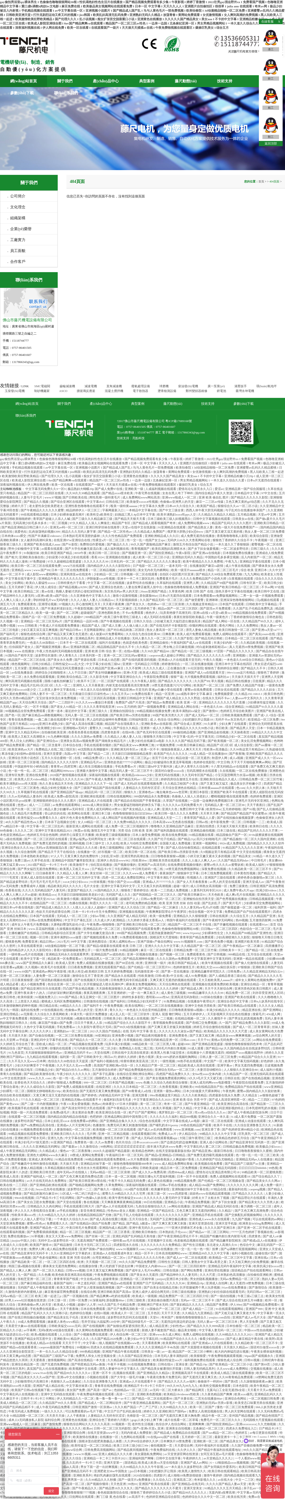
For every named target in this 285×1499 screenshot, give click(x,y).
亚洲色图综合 (98, 941)
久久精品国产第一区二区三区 (201, 946)
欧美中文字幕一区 (33, 958)
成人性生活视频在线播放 (96, 766)
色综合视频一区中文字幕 (205, 911)
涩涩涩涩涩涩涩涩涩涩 (130, 1146)
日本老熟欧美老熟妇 (35, 856)
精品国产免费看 (217, 1304)
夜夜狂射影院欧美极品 (189, 617)
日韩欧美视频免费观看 (237, 715)
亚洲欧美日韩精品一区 (269, 523)
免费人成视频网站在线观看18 (230, 1176)
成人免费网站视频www (194, 523)
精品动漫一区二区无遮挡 (193, 758)
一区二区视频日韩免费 (264, 1398)
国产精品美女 (242, 856)
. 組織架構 (16, 218)
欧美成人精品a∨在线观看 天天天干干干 (54, 1343)
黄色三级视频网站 (112, 847)
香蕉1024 (97, 557)
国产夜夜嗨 (237, 753)
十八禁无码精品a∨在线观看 (230, 766)
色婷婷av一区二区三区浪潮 (166, 604)
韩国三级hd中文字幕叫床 (155, 766)
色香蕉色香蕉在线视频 (84, 732)
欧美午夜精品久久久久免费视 (203, 561)
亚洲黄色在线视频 (75, 1420)
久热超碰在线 (275, 749)
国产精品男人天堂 (243, 728)
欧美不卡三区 (87, 681)
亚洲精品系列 (85, 638)
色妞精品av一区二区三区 (131, 1390)
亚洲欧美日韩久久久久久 (68, 1134)
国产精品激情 (63, 1245)
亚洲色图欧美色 (109, 612)
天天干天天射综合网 (218, 988)
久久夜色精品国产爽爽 (217, 1394)
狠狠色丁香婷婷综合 (135, 890)
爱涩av (219, 489)
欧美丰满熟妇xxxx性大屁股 (19, 783)
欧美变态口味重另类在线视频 (255, 1403)
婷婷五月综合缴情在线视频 (212, 1027)
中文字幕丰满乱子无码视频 (166, 877)
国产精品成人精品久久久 (53, 907)
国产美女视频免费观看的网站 (166, 1078)
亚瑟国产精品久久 (80, 890)
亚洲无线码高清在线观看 (267, 1074)
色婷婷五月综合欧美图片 (237, 711)
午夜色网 (229, 1091)
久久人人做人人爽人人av (199, 860)
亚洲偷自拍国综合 (122, 711)
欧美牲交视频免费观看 (215, 1385)
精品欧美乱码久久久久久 (65, 886)
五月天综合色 (138, 1219)
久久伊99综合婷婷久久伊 (141, 1441)
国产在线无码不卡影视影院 (169, 625)
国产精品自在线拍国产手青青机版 (138, 800)
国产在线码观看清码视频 (139, 659)
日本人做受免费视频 (146, 835)
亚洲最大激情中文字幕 (92, 771)
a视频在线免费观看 (88, 1018)
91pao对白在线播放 (160, 1249)
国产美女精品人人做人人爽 (142, 809)
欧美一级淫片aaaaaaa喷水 (188, 570)
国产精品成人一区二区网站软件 (100, 1403)
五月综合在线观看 (260, 954)
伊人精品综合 (188, 1134)
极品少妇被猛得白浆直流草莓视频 (168, 762)
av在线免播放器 (22, 672)
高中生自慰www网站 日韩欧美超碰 (134, 1168)
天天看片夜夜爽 (114, 604)
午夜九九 (231, 561)
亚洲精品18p (196, 1283)
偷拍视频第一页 (162, 1445)
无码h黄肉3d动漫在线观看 (56, 1330)
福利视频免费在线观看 (200, 1360)
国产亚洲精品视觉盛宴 (208, 1044)
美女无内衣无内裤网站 (154, 570)
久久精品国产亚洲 (263, 916)
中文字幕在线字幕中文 (21, 578)
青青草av (57, 766)
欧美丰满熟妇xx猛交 (187, 711)
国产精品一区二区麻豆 (163, 907)
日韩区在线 (232, 1078)
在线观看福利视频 (12, 1232)
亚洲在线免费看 (37, 775)
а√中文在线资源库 (14, 1078)
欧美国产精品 (206, 506)
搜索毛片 (258, 1014)
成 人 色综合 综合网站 (165, 719)
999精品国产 (94, 617)
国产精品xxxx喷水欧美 (118, 493)
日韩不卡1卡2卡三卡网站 (38, 1398)
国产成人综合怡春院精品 (183, 847)
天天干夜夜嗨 (69, 1309)
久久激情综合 (89, 1146)
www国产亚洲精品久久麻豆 (35, 963)
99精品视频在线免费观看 (250, 612)
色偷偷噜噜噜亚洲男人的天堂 (256, 1454)
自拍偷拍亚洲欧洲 (260, 1274)
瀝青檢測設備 (167, 391)
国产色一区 (13, 715)
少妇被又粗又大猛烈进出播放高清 (177, 621)
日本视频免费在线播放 (238, 553)
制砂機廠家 (42, 391)
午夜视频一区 (264, 540)
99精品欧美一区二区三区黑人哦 (154, 1044)
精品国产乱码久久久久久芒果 (258, 830)
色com (240, 788)
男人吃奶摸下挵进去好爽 (117, 1266)
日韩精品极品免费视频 (239, 1146)
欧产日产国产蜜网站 (143, 1112)
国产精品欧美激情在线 (39, 1074)
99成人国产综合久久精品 (121, 728)
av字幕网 (30, 1330)
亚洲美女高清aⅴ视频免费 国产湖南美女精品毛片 (93, 741)
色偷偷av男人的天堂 (79, 1010)
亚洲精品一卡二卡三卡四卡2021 (106, 1458)
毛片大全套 (92, 886)
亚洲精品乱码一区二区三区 (102, 929)
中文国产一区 (213, 1061)
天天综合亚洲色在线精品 (179, 788)
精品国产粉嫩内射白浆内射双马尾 (223, 1236)
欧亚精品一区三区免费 (264, 719)
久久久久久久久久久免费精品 (161, 1245)
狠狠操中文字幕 (188, 873)
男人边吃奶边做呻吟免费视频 (107, 719)
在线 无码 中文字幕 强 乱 (140, 1031)
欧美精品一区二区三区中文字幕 (231, 1257)
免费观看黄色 (27, 604)
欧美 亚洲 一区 (187, 702)
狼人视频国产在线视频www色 (119, 1343)
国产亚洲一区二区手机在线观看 (259, 1227)
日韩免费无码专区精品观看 (129, 980)
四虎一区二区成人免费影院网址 (124, 877)
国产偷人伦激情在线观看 (252, 963)
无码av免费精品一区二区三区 (240, 1279)
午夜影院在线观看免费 (248, 1082)
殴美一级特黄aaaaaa (124, 506)
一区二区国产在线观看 (114, 681)
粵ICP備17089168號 (178, 421)
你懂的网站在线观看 (203, 625)
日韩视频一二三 (254, 822)
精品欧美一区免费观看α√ (65, 958)
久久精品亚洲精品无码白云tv (263, 971)
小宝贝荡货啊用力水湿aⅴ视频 (235, 775)
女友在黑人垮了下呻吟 (178, 493)
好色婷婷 (267, 1061)
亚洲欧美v (187, 1087)
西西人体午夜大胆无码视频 (205, 510)
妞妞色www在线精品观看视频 (210, 1193)
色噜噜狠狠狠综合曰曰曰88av (133, 813)
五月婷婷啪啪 (232, 809)
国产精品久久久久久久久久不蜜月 (158, 1488)
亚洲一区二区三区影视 (24, 762)
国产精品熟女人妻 (201, 527)
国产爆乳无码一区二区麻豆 (114, 608)
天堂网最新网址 (95, 630)
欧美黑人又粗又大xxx (75, 869)
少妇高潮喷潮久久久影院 (233, 937)
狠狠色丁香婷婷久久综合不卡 (233, 540)
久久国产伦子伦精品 (162, 839)
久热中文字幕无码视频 (39, 1027)
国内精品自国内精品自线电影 (68, 1116)
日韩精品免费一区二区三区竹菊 (261, 779)
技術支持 (224, 81)
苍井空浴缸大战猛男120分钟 (101, 1321)
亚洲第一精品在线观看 (249, 958)
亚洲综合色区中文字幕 (233, 1001)
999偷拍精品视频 (185, 732)
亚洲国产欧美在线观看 (240, 997)
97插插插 (58, 1390)
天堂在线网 (102, 1052)
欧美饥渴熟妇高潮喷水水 (169, 548)
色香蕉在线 (13, 890)
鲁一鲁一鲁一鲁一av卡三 (113, 1398)
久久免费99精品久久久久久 (133, 822)
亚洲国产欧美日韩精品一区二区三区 (235, 587)
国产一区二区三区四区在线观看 (46, 839)
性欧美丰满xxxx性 (24, 1215)
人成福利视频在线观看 (161, 489)
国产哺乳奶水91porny (164, 1125)
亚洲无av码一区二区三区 (67, 527)
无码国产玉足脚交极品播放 (169, 1219)
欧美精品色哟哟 (143, 1151)
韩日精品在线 (48, 1005)
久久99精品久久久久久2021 (235, 1334)
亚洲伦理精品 (9, 1014)
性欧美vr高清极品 (216, 749)
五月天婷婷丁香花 (21, 587)
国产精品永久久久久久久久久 (61, 1428)
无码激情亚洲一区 (147, 971)
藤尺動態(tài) (186, 81)
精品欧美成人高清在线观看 (197, 1065)
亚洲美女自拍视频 (178, 1428)
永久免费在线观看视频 (39, 677)
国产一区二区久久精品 (49, 1270)
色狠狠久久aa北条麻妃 (66, 1381)
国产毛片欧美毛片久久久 (50, 1497)
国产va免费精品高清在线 (38, 1125)
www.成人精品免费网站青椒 (173, 1163)
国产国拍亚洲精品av (220, 1424)
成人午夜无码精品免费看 (53, 1407)
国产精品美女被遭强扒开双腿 (161, 1368)
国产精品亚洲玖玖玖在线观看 (41, 988)
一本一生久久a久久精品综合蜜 (57, 1351)
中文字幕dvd (95, 501)
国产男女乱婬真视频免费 (245, 1018)
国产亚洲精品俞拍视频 (213, 732)
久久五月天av (121, 694)
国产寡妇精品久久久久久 (187, 1304)
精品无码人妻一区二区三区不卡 (131, 771)
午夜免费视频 (114, 1005)
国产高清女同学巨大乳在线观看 (84, 1108)
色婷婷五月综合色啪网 (43, 835)
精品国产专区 (121, 523)
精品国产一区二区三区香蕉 (112, 1232)
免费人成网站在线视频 (198, 1334)
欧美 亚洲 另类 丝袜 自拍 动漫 (180, 903)
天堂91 (155, 1317)
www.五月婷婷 (126, 706)
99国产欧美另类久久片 (168, 715)
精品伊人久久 (80, 1339)
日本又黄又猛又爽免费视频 (105, 1270)
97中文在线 (269, 493)
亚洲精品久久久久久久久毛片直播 (222, 702)
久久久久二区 (24, 830)
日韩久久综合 (143, 621)
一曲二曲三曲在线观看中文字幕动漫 (60, 719)
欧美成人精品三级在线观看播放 (161, 672)
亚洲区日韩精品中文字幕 (135, 698)
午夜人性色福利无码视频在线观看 (59, 651)
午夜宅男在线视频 (148, 493)
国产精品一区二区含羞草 (44, 745)
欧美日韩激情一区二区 (234, 630)
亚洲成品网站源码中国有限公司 (126, 1116)
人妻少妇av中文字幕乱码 (141, 1339)
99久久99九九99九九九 (182, 1385)
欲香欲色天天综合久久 (30, 1082)
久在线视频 (227, 771)
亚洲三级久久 (98, 711)
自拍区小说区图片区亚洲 (177, 574)
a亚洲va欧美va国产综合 (52, 595)
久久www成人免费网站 (233, 1368)
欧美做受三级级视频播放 (113, 835)
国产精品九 (26, 1048)
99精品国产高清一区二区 (68, 1484)
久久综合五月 (239, 916)
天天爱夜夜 (38, 1360)
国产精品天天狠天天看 (130, 519)
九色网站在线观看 (133, 1437)
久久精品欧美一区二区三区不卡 (250, 869)
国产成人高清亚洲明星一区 (228, 1099)
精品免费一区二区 (238, 993)
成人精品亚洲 (158, 1326)
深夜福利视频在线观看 (104, 775)
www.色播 (142, 1082)
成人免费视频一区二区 (128, 1078)
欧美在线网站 (134, 1005)
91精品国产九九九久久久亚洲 (243, 847)
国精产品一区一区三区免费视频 (44, 617)
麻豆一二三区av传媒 (210, 501)
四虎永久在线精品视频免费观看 (112, 1347)
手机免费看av (66, 1027)
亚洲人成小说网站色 (214, 1142)
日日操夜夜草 (45, 873)
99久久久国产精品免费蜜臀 (138, 1262)
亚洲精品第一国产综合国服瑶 (245, 489)
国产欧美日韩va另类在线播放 (130, 715)
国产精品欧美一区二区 (27, 1262)
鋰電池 (221, 391)
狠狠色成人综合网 (230, 1360)
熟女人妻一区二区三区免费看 (265, 531)
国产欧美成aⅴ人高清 (65, 1467)
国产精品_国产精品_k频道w (132, 1223)
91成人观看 (196, 1048)
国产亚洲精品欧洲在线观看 (49, 1185)
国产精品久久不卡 (253, 668)
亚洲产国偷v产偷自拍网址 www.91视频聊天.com (170, 941)
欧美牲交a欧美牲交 (100, 514)
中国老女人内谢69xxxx (151, 1266)
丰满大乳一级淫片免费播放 (89, 1014)
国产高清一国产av (100, 1390)
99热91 (132, 1484)
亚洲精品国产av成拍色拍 (108, 954)
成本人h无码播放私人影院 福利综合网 (34, 1420)
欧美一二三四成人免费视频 (170, 890)
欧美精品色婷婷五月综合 (232, 1138)
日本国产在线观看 (232, 604)
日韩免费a (234, 971)
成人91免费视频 (196, 976)
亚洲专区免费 (14, 775)
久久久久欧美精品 (195, 1095)
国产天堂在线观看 (69, 1202)
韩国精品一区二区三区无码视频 (52, 1018)
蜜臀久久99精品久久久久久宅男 (124, 1193)
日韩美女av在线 (243, 519)
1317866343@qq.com (191, 432)
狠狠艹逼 (177, 677)
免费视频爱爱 (224, 694)
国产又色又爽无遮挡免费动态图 (82, 1176)
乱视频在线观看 (124, 1373)
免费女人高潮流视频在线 (206, 1411)
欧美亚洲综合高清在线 (233, 1104)
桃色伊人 (152, 612)
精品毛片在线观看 (127, 1330)
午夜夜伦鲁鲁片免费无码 (164, 1377)
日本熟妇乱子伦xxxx (173, 1232)
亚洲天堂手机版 (226, 1223)
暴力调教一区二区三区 (256, 1206)
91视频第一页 (121, 1424)
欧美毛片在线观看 (53, 967)
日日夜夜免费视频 (80, 967)
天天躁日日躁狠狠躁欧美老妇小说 (80, 894)
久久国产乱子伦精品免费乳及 (253, 608)
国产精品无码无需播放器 (67, 668)
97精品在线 (219, 1189)
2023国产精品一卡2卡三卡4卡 (47, 864)
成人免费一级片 (271, 1185)
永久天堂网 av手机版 (14, 1040)
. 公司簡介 (16, 196)
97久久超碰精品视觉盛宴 (65, 561)
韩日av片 (110, 1057)
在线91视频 (102, 1313)
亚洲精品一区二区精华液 (137, 1279)
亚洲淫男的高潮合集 (135, 856)
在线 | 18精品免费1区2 (89, 758)
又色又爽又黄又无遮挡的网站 (196, 1210)
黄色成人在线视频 (137, 1018)
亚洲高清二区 (183, 1479)
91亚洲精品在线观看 (172, 527)
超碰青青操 (111, 1279)
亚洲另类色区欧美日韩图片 (253, 988)
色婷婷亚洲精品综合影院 (163, 1497)
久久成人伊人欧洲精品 (110, 920)
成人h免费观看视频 (18, 899)
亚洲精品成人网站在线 (183, 706)
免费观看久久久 (58, 1223)
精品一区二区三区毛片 (223, 570)
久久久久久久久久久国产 (173, 1215)
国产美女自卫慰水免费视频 (36, 1202)
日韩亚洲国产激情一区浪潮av (92, 1407)
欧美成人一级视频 (145, 1296)
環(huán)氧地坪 (266, 386)
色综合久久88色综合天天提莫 (68, 1061)
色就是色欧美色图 (135, 642)
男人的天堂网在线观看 (240, 1411)
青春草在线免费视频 (109, 1385)
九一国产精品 (27, 1274)
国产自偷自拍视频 (41, 1035)
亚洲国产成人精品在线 (49, 1385)
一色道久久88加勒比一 (42, 642)
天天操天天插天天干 (246, 677)
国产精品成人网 (192, 988)
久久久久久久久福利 (164, 1116)
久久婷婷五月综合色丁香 (17, 1044)
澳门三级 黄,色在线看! (111, 1497)
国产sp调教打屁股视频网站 (239, 1249)
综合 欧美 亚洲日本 (254, 570)
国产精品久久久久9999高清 (206, 1326)
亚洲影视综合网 (75, 1432)
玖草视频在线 (133, 1040)
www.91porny (191, 933)
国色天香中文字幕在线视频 (234, 591)
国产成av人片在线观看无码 (115, 1206)
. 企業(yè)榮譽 (19, 229)
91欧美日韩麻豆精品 (191, 745)
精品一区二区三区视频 (75, 1232)
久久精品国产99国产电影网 (220, 583)
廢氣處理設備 (140, 386)
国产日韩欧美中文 (90, 1057)
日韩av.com (188, 1040)
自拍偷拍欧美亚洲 (54, 732)
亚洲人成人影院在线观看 (38, 877)
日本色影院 (241, 1385)
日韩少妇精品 (41, 664)
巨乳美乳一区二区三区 (254, 1134)
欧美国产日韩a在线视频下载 (31, 1390)
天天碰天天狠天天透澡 (232, 826)
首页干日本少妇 (163, 758)
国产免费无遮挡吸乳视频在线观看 (210, 1155)
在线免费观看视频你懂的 (185, 864)
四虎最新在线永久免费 (225, 1095)
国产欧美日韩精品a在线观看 (237, 1005)
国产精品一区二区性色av (115, 531)
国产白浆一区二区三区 (27, 809)
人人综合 (65, 1334)
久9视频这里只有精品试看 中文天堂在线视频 (231, 852)
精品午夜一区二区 (215, 1415)
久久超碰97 (76, 617)
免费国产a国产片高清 (130, 702)
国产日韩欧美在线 (75, 497)
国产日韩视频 (217, 954)
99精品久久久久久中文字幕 (218, 1134)
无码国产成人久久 (118, 894)
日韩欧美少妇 (113, 1018)
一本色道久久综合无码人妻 (55, 638)
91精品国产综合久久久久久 (179, 1339)
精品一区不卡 (144, 1253)
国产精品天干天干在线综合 (57, 852)
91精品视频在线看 (201, 835)
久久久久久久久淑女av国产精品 (181, 1031)
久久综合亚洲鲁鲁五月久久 (253, 1125)
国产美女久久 (136, 604)
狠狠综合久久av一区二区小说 (238, 506)
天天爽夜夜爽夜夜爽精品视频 (121, 1202)
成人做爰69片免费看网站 (107, 634)
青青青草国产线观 (66, 1279)
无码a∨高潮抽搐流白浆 (52, 847)
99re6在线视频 (24, 1198)
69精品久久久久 (71, 1005)
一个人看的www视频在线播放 (255, 1458)
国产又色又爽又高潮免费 (252, 1210)
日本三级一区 (57, 1300)
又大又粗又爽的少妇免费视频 (249, 1262)
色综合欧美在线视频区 (16, 1095)
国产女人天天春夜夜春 (192, 882)
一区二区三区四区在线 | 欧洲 (64, 1262)
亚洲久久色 (170, 809)
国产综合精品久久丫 (266, 1176)
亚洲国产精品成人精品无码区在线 (215, 1206)
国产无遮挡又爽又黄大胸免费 (180, 1415)
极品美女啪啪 (187, 1330)
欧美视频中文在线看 (83, 1368)
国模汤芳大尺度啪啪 (164, 937)
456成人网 (273, 1014)
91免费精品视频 (174, 1001)
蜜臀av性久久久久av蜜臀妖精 (224, 864)
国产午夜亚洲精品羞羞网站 (143, 1403)
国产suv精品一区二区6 (218, 1432)
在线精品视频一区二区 (190, 1018)
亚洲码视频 (77, 843)
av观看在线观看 (52, 548)
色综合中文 (248, 1245)
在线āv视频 (132, 651)
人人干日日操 (77, 672)
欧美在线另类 (237, 1497)
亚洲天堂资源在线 (201, 1223)
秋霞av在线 (82, 830)
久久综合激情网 (25, 852)
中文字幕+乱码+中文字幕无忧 (194, 736)
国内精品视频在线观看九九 (243, 1475)
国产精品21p (186, 839)
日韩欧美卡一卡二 (231, 950)
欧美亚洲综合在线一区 (111, 1112)
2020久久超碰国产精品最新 (112, 1151)
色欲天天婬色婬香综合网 (53, 911)
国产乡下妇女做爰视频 (203, 548)
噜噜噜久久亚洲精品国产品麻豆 (173, 826)
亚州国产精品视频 (241, 1415)
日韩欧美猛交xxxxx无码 (65, 1326)
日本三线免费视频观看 (217, 873)
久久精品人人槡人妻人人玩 (123, 736)
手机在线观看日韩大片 (79, 1206)
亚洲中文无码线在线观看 (58, 1394)
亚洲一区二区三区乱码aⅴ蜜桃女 (126, 655)
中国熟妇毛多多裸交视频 (222, 557)
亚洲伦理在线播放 (217, 1270)
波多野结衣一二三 (80, 1189)
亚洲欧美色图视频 (149, 1394)
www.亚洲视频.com (187, 1129)
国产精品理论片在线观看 (249, 1198)
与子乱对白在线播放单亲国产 (245, 510)
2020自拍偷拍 (142, 1475)
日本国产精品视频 (121, 1082)
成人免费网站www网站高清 (141, 497)
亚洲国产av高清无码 (152, 864)
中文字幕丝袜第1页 (79, 1385)
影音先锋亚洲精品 (93, 1210)
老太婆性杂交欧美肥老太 (46, 506)
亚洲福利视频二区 (83, 647)
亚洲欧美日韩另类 (42, 1172)
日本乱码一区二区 (123, 561)
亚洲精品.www (21, 570)
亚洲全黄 (182, 1364)
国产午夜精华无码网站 (218, 920)
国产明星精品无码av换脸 (88, 1364)
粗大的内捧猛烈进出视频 (232, 1351)
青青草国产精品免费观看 (197, 937)
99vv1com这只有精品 (241, 672)
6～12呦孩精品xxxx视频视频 (230, 1462)
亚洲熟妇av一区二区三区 (71, 1031)
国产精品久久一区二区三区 (89, 1040)
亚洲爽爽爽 (197, 1424)
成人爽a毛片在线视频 (241, 894)
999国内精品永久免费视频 (152, 796)
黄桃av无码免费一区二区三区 (231, 1040)
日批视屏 (259, 681)
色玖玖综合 (124, 1142)
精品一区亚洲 (165, 694)
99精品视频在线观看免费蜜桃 (28, 1134)
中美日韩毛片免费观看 (82, 1227)
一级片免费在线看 (105, 950)
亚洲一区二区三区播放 (16, 976)
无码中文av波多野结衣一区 (57, 1240)
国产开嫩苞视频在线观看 (231, 924)
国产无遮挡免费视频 (55, 1364)
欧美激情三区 (51, 1108)
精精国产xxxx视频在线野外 (245, 1052)
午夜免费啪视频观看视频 (225, 1356)
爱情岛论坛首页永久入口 (195, 489)
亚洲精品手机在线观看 (208, 1215)
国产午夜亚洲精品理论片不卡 (178, 1236)
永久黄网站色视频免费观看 (95, 1330)
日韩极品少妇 (44, 1069)
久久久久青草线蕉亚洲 (99, 706)
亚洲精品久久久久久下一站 (94, 783)
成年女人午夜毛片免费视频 (30, 924)
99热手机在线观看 (190, 1061)
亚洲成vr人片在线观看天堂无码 (180, 659)
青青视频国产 (140, 548)
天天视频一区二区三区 (101, 1262)
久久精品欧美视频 (253, 642)
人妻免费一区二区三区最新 (52, 976)
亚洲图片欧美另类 (247, 941)
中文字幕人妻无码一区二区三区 (221, 1330)
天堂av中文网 (267, 514)
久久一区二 (63, 685)
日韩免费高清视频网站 (100, 1450)
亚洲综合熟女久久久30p (18, 847)
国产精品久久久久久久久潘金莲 (159, 561)
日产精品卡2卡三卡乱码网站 (111, 869)
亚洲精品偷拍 (159, 642)
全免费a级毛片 (60, 1112)
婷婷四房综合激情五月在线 (180, 779)
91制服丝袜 (32, 553)
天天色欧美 (216, 894)
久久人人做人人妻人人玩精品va (92, 600)
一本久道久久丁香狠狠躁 (232, 544)
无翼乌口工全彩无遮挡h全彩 (226, 1390)
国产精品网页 (195, 1390)
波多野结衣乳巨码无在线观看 (127, 1317)
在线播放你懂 (88, 1266)
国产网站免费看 (192, 1270)
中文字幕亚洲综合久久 (126, 677)
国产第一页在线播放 (175, 971)
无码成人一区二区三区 (72, 916)
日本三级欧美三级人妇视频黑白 (169, 519)
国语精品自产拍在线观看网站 (251, 1270)
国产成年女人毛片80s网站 (144, 1270)
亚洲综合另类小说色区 (24, 758)
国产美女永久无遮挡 (144, 1274)
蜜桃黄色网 (13, 941)
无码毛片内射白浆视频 (171, 1048)
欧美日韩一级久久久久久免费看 (177, 813)
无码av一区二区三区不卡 (197, 1300)
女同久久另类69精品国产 (17, 698)
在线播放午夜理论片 (201, 1001)
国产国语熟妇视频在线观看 (54, 980)
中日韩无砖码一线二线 (148, 869)
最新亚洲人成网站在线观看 (85, 826)
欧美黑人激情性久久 (192, 1471)
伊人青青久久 (68, 655)
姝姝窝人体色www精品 (64, 1321)
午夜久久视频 (212, 659)
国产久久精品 (183, 1108)
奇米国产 (167, 1317)
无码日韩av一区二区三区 (264, 1292)
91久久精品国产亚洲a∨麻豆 (105, 668)
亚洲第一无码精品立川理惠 (141, 664)
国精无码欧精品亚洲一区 (161, 1040)
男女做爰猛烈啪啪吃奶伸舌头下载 (137, 805)
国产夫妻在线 (184, 1398)
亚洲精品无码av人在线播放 (255, 1159)
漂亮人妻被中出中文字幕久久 (119, 1368)
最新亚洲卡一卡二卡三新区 (233, 1437)
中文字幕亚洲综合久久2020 (152, 1099)
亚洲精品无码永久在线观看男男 (68, 954)
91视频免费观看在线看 (36, 1129)
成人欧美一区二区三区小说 (151, 557)
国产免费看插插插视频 (42, 1232)
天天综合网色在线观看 (175, 984)
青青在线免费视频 (21, 719)
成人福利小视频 (271, 1069)
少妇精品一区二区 (106, 574)
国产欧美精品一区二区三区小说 (231, 1364)
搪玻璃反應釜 (86, 391)
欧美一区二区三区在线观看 (128, 839)
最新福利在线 (238, 1189)
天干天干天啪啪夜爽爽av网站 (251, 762)
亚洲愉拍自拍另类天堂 (199, 899)
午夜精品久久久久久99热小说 (193, 728)
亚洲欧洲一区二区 (206, 1441)
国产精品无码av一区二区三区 (139, 779)
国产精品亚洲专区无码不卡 (30, 1253)
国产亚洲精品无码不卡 (77, 1471)
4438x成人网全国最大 (97, 805)
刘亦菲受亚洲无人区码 (268, 993)
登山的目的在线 (55, 813)
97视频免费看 (166, 745)
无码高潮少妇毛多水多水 (30, 523)
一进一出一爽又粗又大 (144, 993)
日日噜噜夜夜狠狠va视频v (187, 1010)
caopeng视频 (257, 1189)
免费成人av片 (167, 1134)
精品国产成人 (91, 625)
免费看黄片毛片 (167, 578)
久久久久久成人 (154, 668)
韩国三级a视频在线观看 (24, 1266)
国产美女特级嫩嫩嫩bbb (105, 672)
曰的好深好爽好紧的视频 (65, 993)
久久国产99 (202, 681)
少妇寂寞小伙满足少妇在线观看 (68, 557)
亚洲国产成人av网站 (194, 1462)
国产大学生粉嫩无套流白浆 (84, 548)
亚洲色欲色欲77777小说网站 (124, 762)
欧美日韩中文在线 (267, 591)
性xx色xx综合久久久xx (210, 1112)
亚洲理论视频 (47, 604)
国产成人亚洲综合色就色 (106, 587)
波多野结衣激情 (46, 655)
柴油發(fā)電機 (188, 386)
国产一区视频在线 (76, 1296)
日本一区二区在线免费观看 (70, 570)
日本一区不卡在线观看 (193, 1176)
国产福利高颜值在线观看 (171, 830)
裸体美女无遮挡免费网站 (60, 1266)
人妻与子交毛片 (32, 497)
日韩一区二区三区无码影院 (113, 1428)
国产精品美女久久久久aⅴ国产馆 (33, 1377)
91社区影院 (195, 668)
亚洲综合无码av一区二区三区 (175, 1069)
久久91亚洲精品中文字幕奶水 (71, 1253)
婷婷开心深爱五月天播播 (77, 835)
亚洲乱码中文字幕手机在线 (49, 1040)
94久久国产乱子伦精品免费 (117, 1304)
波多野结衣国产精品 (28, 1121)
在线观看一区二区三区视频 (27, 1116)
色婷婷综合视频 (81, 1313)
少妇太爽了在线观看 (233, 724)
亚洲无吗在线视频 (167, 775)
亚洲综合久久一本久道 (214, 1116)
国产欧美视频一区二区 (223, 741)
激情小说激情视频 (125, 595)
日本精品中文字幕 (247, 493)
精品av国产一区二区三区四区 (178, 608)
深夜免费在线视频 (214, 869)
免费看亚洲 (30, 941)
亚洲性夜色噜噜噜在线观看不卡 (87, 506)
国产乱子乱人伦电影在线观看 (134, 1215)
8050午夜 (80, 553)
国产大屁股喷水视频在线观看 (201, 1347)
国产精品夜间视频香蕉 (151, 1035)
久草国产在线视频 (175, 800)
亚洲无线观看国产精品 (110, 967)
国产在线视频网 (94, 1326)
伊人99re (236, 1304)
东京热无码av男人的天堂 (121, 591)
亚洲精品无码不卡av (78, 1052)
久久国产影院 (184, 638)
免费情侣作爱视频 (92, 544)
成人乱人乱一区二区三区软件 (129, 1014)
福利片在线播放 (110, 642)
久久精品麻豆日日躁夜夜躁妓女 (129, 1360)
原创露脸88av (148, 595)
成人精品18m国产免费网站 (207, 1185)
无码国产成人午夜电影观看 (36, 1287)
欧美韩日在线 (259, 826)
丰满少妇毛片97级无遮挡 (31, 1142)
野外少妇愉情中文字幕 (24, 548)
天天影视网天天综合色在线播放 (229, 1014)
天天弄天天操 (55, 1415)
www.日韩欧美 (28, 625)
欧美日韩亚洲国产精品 (57, 553)
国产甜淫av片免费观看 (216, 608)
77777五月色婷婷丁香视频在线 (252, 1232)
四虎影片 (160, 1475)
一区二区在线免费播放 (252, 771)
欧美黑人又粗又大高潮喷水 (27, 736)
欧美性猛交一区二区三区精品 (91, 1445)
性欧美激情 (146, 976)
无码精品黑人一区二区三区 (103, 958)
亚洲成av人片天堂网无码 (74, 1125)
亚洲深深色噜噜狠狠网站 (237, 600)
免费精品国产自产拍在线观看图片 (247, 911)
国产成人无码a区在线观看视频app (154, 1138)
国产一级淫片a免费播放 (134, 1479)
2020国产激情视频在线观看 (68, 775)
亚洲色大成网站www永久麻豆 (47, 1155)
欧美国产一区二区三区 (209, 685)
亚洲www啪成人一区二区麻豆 (20, 1424)
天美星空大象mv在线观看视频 (26, 1326)
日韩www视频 (75, 1270)
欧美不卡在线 (223, 1125)
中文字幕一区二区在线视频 (106, 583)
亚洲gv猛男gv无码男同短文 (88, 839)
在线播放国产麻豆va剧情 (207, 566)
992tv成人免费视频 (232, 843)
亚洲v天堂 (130, 672)
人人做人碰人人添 (135, 625)
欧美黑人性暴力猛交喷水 (168, 1052)
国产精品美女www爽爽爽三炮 (134, 745)
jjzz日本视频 (138, 1471)
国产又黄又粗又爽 (202, 1035)
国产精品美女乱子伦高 (63, 1317)
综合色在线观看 (150, 1121)
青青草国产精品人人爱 (199, 817)
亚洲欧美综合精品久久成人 (219, 779)
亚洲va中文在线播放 (71, 1377)
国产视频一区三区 (172, 954)
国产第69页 (263, 1364)
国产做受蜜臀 (194, 600)
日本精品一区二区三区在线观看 (247, 638)
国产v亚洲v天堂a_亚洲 (149, 1428)
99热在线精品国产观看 (196, 1125)
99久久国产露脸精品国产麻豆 (151, 544)
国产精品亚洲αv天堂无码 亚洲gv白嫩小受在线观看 (148, 689)
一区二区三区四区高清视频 (97, 698)
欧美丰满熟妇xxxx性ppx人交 (177, 514)
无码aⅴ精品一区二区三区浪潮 (110, 1172)
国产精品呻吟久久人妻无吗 (179, 1274)
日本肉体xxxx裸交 (14, 536)
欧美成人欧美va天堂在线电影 (158, 1462)
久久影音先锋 (99, 677)
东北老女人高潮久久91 (222, 1245)
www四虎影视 (178, 1193)
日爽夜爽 (168, 634)
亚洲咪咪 (212, 600)
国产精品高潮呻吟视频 (139, 958)
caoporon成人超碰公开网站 (167, 655)
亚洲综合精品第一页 (25, 1364)
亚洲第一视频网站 (205, 843)
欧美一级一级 (45, 612)
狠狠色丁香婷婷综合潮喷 (222, 668)
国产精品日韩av (71, 630)
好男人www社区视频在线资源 (26, 1300)
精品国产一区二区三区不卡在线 (190, 924)
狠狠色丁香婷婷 (268, 672)
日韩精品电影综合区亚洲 (58, 933)
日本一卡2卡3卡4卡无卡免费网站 (95, 911)
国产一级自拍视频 (223, 1296)
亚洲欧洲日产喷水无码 (30, 1138)
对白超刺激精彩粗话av (212, 647)
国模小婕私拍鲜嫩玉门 (60, 681)
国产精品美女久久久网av (264, 1180)
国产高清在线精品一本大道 (87, 1360)
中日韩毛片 (259, 860)
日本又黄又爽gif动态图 (16, 1356)
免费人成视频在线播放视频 (95, 963)
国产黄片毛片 (232, 903)
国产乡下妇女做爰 (224, 1202)
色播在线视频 (78, 903)
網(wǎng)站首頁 (23, 81)
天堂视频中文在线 (160, 1240)
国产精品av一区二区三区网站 (209, 1232)
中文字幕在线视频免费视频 (84, 1138)
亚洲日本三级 (101, 813)
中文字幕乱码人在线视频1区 (19, 1394)
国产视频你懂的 (125, 864)
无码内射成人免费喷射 (136, 1432)
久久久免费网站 (248, 625)
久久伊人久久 (186, 1450)
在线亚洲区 (104, 1087)
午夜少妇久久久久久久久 (74, 1074)
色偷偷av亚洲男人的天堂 (177, 501)
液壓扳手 (240, 386)
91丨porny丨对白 (265, 1437)
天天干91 (203, 1040)
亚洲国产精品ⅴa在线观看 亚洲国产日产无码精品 (131, 1283)
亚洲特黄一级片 (156, 963)
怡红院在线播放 (101, 864)
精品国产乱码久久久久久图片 (232, 523)
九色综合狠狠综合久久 (151, 1206)
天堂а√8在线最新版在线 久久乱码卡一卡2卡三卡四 (67, 1462)
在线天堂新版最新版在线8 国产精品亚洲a (184, 1151)
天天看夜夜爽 (151, 1343)
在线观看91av (259, 924)
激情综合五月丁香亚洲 (88, 976)
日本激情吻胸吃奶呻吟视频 (19, 1005)
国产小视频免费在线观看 (91, 1334)
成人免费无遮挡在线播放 (198, 536)
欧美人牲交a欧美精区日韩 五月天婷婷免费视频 (100, 971)
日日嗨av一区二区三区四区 (220, 929)
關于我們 (64, 81)
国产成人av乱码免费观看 (155, 1129)
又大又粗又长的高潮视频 (154, 886)
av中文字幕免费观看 (14, 1018)
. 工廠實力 (16, 240)
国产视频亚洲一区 (134, 553)
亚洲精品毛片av (92, 762)
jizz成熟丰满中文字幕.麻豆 (194, 694)
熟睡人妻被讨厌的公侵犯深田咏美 (79, 591)
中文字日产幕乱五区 (78, 920)
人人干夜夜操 (76, 1415)
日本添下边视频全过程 (60, 822)
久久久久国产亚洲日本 (220, 1227)
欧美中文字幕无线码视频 (242, 1061)
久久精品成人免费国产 (150, 531)
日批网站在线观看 (82, 1497)
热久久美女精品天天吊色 (56, 783)
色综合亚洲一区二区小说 (65, 984)
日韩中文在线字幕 (168, 1458)
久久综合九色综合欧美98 (143, 634)
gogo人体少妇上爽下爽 (147, 1420)
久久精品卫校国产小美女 (181, 783)
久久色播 (44, 1274)
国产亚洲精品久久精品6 (153, 1373)
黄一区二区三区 (151, 1104)
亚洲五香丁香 (211, 1129)
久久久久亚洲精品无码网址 (42, 1146)
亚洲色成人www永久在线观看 (209, 1219)
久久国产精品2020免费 (107, 1339)
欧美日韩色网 (274, 694)
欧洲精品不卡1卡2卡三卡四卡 (144, 1385)
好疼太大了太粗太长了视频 (211, 1198)
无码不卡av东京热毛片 (231, 719)
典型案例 (146, 81)
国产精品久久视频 (36, 501)
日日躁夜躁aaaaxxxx (22, 728)
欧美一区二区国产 (202, 1407)
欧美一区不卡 (150, 749)
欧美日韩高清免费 (254, 1471)
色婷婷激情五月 (184, 967)
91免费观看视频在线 (134, 937)
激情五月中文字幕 (103, 830)
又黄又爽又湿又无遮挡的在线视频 (56, 1095)
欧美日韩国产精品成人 (184, 963)
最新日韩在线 (223, 1151)
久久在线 (113, 843)
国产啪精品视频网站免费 (86, 1185)
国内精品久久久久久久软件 (60, 762)
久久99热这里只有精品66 (247, 749)
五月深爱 (21, 668)
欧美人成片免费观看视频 (194, 634)
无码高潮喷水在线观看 (202, 771)
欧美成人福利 (255, 864)
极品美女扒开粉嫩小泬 (246, 783)
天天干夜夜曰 (256, 805)
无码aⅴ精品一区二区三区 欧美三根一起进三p (31, 1296)
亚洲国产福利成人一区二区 (39, 1176)
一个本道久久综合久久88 (71, 1219)
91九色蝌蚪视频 (59, 736)
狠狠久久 (130, 792)
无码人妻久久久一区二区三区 (152, 638)
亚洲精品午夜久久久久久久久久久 (61, 578)
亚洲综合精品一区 (253, 984)
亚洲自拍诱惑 (205, 826)
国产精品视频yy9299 (73, 587)
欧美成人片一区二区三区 (128, 1313)
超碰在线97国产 (266, 1253)
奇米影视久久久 (205, 1479)
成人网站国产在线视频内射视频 (124, 817)
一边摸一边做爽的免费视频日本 (212, 800)
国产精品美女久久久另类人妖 (259, 1202)
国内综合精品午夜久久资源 (214, 493)
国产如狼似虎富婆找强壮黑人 (127, 1326)
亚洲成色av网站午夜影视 (50, 971)
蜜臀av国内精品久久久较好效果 (259, 1091)
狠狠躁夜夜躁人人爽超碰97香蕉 (173, 1159)
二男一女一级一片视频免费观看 (262, 595)
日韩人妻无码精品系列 (199, 1368)
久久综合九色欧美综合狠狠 (169, 1082)
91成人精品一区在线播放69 (209, 753)
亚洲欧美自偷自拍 (31, 557)
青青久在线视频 (11, 1074)
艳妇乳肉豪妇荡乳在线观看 (113, 1475)
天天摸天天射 (18, 1035)
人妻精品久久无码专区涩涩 (142, 788)
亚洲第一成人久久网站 (156, 728)
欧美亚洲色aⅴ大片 (21, 749)
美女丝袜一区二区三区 (105, 873)
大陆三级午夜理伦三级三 (196, 1138)
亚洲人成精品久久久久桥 (115, 1454)
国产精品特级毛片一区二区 (141, 1321)
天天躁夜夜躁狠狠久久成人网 (116, 988)
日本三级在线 (226, 830)
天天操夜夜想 (240, 732)
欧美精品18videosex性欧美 (182, 1394)
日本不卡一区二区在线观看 (79, 642)
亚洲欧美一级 (134, 489)
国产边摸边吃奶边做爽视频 (179, 1142)
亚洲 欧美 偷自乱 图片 (214, 497)
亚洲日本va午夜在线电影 (17, 907)
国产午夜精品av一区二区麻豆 (243, 946)
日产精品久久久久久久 (248, 1193)
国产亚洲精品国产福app (67, 792)
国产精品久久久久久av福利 (177, 1381)
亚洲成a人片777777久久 (159, 882)
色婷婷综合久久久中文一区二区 (204, 1497)
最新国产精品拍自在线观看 (100, 899)
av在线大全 (226, 1479)
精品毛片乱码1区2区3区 (37, 685)
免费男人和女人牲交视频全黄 (96, 1356)
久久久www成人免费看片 (140, 873)
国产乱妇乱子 (211, 903)
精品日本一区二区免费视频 (179, 1168)
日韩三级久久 (260, 548)
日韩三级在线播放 (184, 1292)
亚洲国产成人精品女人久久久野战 (177, 698)
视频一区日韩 (39, 937)
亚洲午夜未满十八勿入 (30, 993)
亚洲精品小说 (174, 1202)
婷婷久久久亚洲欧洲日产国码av (165, 1411)
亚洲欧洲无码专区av (125, 749)
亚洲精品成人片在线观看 (95, 800)
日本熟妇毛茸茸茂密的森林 (82, 536)
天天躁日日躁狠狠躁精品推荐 (132, 753)
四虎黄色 (254, 1236)
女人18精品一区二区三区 (95, 822)
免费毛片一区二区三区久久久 (220, 1420)
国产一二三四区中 (61, 702)
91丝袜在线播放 (212, 997)
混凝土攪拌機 (114, 391)
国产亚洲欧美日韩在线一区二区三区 (142, 924)
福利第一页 (68, 1057)
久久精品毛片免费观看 (27, 813)
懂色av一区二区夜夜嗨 (75, 1151)
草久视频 (217, 681)
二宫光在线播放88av (209, 1398)
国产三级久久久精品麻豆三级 (92, 519)
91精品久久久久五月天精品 (223, 1488)
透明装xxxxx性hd (158, 997)
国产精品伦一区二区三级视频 (191, 651)
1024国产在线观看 (136, 1189)
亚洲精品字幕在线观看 (255, 561)
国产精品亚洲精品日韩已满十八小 (24, 527)
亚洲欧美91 (61, 1339)
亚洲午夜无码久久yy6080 (146, 1227)
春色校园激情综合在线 (113, 1492)
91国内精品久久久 (107, 890)
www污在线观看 (74, 566)
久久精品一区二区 (149, 647)
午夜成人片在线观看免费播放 (59, 625)
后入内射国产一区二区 (257, 557)
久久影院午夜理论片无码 (94, 1027)
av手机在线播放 (68, 1210)
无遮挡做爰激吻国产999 (164, 933)
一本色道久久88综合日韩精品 (244, 659)
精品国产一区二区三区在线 (27, 659)
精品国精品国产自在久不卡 (116, 647)
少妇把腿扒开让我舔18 (198, 719)
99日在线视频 (153, 1202)
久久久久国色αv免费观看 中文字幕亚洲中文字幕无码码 (194, 958)
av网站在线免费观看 (267, 1040)
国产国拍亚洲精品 (161, 553)
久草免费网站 (114, 1185)
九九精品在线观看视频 (42, 1057)
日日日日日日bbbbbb (253, 1168)
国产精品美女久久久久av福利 (240, 1441)
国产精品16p (214, 1048)
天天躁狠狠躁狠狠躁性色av (44, 1052)
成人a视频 (236, 758)
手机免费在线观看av (44, 1309)
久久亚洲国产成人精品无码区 (127, 916)
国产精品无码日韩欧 (209, 638)
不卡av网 (267, 587)
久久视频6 (32, 967)
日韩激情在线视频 (96, 1001)
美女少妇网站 (14, 583)
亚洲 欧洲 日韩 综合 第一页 (104, 651)
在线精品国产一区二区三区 (49, 903)
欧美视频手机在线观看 (24, 1108)
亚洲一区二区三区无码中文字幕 (79, 877)
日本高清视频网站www (172, 1253)
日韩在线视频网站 (120, 796)
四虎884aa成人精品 (181, 1172)
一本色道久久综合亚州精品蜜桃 (145, 1010)
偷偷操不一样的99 (210, 1381)
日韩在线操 (171, 1270)
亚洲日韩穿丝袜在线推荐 (103, 527)
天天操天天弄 (69, 1163)
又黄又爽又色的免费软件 (81, 856)
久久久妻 (115, 1040)
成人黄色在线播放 (160, 1180)
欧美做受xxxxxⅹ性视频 (143, 501)
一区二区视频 (58, 523)
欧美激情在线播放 (85, 1437)
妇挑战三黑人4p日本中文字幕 (135, 514)
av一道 (166, 1351)
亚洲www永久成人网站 (165, 1334)
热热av (96, 1104)
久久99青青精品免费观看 (236, 1377)
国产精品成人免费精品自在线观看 (177, 1432)
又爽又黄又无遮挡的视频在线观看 (173, 980)
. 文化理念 (16, 207)
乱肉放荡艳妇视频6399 (45, 531)
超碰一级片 (181, 886)
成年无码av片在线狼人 (72, 1172)
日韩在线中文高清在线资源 (130, 1052)
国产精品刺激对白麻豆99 (41, 1193)
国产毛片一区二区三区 (179, 1403)
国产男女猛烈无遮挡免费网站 (38, 869)
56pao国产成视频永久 (259, 1356)
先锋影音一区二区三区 (142, 1415)
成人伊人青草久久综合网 (192, 766)
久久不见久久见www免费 (74, 1065)
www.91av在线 (42, 1373)
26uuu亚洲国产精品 (153, 591)
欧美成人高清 (9, 1176)
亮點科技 (138, 438)
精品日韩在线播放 (238, 681)
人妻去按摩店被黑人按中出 (144, 587)
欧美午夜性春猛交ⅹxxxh (125, 1198)
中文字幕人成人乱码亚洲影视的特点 (219, 1108)
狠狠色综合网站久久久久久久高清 (86, 1424)
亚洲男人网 (191, 583)
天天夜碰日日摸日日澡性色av (89, 694)
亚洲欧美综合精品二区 (72, 677)
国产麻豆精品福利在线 (36, 1283)
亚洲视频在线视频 (132, 911)
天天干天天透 (170, 1313)
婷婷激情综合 (171, 664)
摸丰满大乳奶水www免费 (164, 1146)
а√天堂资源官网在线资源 (181, 1454)
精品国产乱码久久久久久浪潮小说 (44, 1313)
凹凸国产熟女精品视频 (79, 988)
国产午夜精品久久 (85, 1488)
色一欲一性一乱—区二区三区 (28, 771)
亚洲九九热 (56, 1138)
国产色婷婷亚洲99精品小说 (241, 1129)
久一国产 (225, 1022)
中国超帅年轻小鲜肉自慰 (31, 766)
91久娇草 (210, 724)
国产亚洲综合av (48, 741)
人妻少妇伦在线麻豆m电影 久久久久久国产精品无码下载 (167, 741)
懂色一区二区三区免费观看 (235, 1407)
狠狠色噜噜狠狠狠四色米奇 (244, 1044)
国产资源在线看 (85, 659)
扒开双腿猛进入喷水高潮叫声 (104, 984)
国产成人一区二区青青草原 (252, 1027)
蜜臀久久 (96, 728)
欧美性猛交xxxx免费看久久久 (38, 817)
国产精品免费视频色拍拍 (136, 1069)
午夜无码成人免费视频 (24, 1411)
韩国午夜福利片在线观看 (183, 920)
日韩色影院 (274, 617)
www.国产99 (41, 570)
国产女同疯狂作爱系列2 (221, 1467)
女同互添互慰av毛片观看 (217, 1454)
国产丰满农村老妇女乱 (57, 608)
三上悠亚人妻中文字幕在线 (57, 689)
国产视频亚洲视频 (48, 647)
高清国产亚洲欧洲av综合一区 (114, 1065)
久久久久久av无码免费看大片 (182, 805)
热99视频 (242, 920)
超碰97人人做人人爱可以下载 (31, 1219)
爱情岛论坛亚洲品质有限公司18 (218, 1172)
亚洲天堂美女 (193, 1488)
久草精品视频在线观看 (60, 1168)
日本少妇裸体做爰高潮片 (68, 514)
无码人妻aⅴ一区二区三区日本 (217, 1321)
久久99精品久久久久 (174, 1407)
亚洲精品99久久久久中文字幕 (209, 1253)
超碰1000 (184, 1044)
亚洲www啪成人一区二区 (179, 497)
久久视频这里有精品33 (202, 604)
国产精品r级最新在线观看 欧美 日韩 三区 (115, 946)
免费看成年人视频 (33, 886)
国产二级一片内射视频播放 (40, 1104)
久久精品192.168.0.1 (249, 694)
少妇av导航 (98, 916)
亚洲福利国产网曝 (141, 1458)
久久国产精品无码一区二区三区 (162, 600)
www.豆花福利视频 (41, 929)
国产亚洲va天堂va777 (266, 630)
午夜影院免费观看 (156, 677)
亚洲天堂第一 (113, 1462)
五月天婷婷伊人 (194, 1014)
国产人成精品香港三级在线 (228, 976)
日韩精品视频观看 (262, 899)
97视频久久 (66, 604)
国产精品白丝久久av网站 (73, 1069)
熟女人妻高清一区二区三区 (165, 630)
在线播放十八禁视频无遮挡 (206, 1052)
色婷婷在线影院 (204, 762)
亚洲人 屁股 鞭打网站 (167, 1014)
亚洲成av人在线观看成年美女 (113, 1253)
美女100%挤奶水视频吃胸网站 (177, 1057)
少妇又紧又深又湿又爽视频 (39, 630)
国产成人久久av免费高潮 (149, 1172)
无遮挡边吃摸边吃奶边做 (178, 1321)
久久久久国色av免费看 (87, 736)
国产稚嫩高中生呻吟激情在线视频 (34, 1163)
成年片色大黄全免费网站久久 (80, 817)
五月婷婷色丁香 (145, 608)
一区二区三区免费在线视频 (75, 1035)
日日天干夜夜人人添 (88, 1022)
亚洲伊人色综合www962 (114, 860)
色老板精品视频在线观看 (191, 1240)
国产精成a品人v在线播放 (260, 1240)
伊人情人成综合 (46, 587)
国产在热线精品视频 (256, 1078)
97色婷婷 (278, 1099)
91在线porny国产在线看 (163, 1437)
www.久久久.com (40, 1078)
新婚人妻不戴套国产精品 (159, 1330)
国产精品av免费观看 (161, 702)
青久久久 (115, 1010)
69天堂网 (41, 1048)
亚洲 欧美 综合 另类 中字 (190, 1099)
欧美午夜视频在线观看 (217, 963)
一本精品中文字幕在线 (141, 510)
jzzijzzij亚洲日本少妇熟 (172, 1279)
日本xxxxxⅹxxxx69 (146, 1142)
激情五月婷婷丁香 (117, 1138)
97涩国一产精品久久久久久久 (234, 651)
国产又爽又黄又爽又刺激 (169, 1223)
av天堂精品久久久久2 (218, 1458)
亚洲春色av (147, 792)
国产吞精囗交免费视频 (202, 1022)
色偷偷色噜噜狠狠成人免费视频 (186, 587)
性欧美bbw (140, 860)
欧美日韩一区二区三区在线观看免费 (36, 566)
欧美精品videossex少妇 (138, 775)
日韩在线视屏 (219, 916)
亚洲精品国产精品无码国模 (218, 1168)
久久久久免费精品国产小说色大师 (203, 578)
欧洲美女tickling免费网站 (256, 1223)
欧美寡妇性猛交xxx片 (168, 1360)
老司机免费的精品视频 (141, 903)
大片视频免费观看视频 (200, 677)
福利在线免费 (30, 1010)
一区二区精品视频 (103, 570)
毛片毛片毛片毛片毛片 (46, 882)
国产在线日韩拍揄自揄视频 (27, 1317)
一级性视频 (168, 1061)
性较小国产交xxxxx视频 (124, 882)
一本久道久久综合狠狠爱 (94, 689)
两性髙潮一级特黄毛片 (105, 497)
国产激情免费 (52, 1424)
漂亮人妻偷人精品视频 (201, 630)
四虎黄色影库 (110, 732)
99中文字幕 (79, 941)
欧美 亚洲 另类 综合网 (75, 1257)
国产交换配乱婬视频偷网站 (244, 1215)
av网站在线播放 (179, 1206)
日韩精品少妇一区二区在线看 (236, 736)
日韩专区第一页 (251, 583)
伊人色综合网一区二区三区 (129, 1334)
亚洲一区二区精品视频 (114, 1134)
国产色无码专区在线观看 (154, 732)
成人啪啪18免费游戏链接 (184, 1475)
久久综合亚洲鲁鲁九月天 (100, 1381)
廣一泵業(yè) (216, 386)
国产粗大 (11, 557)
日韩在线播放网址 (12, 1180)
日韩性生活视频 (169, 1262)
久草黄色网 (177, 591)
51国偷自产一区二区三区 (164, 1309)
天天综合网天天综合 (33, 702)
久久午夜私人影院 (144, 681)
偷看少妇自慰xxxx (212, 1339)
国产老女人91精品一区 (66, 706)
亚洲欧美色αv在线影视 (157, 724)
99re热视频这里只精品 (165, 1095)
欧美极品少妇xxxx (268, 1146)
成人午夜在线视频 (238, 566)
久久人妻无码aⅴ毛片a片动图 (200, 907)
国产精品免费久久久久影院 (252, 1022)
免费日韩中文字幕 (192, 809)
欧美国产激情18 (41, 1245)
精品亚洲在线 (251, 1010)
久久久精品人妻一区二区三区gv (129, 758)
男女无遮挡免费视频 (249, 1065)
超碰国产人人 (129, 899)
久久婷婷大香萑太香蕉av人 (146, 920)
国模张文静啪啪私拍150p (44, 1091)
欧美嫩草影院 (160, 1189)
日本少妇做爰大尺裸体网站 (202, 1091)
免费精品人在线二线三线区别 (55, 749)
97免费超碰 (38, 561)
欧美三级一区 (157, 1193)
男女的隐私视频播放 (204, 1279)
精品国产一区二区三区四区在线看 (41, 493)
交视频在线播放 (261, 1368)
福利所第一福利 (265, 907)
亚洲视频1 (240, 655)
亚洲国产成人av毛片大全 (249, 1317)
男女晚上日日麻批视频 (179, 647)
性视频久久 (195, 877)
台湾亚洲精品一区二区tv (109, 1257)
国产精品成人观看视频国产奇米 (154, 523)
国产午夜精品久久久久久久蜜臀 (43, 510)
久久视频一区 (9, 621)
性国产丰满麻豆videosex (45, 536)
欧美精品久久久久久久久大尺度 (226, 1031)
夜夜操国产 (168, 873)
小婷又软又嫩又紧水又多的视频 (209, 856)
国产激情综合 (258, 1287)
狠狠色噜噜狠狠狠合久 (191, 1317)
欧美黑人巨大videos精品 (31, 779)
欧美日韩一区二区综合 (104, 553)
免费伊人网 (37, 1249)
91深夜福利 (97, 1300)
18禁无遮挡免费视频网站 (182, 869)
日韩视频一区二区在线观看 (139, 574)
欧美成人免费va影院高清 (61, 796)
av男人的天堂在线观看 (226, 882)
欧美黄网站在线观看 (176, 1343)
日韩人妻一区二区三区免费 (218, 1057)
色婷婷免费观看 (261, 796)
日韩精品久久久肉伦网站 (44, 1206)
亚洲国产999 (254, 1309)
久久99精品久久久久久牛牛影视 (142, 1467)
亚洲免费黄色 (178, 1035)
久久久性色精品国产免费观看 (122, 536)
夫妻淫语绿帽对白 (209, 1069)
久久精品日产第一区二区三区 (156, 1065)
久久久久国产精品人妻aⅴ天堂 (226, 1484)
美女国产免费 (76, 1390)
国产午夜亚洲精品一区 (200, 1104)
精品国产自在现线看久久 (122, 724)
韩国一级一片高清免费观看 (29, 1112)
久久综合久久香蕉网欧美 (51, 1014)
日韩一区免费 (78, 1300)
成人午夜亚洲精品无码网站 (19, 1151)
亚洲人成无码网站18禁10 (104, 809)
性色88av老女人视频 (121, 1210)
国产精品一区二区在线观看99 (152, 1398)
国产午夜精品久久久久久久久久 (129, 1108)
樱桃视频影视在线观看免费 (230, 796)
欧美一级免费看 (161, 916)
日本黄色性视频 (245, 873)
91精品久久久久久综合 (66, 1458)
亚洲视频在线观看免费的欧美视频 (215, 984)
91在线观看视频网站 (230, 1309)
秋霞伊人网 (220, 758)
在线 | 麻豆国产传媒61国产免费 (51, 1022)
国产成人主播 (112, 625)
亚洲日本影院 (199, 792)
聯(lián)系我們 (66, 93)
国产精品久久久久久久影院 (250, 497)
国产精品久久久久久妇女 (258, 689)
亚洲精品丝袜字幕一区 (96, 1163)
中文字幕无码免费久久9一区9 (45, 489)
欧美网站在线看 (79, 813)
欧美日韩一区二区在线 (141, 852)
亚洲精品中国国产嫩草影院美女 (74, 860)
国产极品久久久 (118, 544)
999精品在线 (237, 954)
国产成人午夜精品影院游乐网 (248, 1112)
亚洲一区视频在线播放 (142, 954)
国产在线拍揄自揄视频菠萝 (236, 817)
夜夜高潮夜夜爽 (95, 993)
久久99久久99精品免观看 (83, 493)
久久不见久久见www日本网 (27, 1061)
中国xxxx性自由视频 (258, 1330)
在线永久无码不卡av (216, 698)
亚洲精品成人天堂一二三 (164, 817)
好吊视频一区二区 (111, 852)
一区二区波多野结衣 (235, 548)
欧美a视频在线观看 (44, 1334)
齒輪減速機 (67, 386)
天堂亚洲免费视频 (12, 1223)
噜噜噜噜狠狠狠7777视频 (78, 1492)
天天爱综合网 (184, 1445)
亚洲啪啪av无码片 (75, 728)
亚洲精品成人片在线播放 (113, 638)
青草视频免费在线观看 (169, 1022)
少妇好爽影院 (127, 570)
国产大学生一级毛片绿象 (128, 1377)
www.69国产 (22, 971)
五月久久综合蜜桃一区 (57, 758)
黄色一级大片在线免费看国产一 (237, 527)
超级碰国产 (89, 612)
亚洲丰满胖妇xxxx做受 (66, 937)
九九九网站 (252, 574)
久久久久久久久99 (96, 561)
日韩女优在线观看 (227, 689)
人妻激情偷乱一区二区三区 (72, 1129)
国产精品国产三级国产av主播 (245, 1163)
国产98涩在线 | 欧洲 (129, 963)
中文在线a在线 (91, 1279)
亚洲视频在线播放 (118, 557)
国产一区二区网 (68, 612)
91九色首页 (16, 1052)
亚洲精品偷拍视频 (203, 830)
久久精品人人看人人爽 (72, 873)
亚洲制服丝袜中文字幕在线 (190, 1189)
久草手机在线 (40, 860)
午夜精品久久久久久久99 (66, 779)
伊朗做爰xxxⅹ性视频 (101, 578)
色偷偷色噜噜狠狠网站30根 (181, 929)
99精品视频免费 (185, 1180)
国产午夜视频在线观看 (116, 621)
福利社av (223, 677)
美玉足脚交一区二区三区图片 (100, 997)
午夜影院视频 (84, 608)
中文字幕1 (90, 1343)
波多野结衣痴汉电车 (19, 1069)
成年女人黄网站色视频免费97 (255, 980)
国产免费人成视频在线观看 (76, 1087)
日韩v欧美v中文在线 (169, 976)
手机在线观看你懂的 (98, 745)
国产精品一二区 (99, 753)
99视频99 (83, 1347)
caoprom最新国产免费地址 (57, 1347)
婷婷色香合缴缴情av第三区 (256, 877)
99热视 (273, 1168)
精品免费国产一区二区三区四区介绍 (184, 1296)
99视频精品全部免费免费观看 (25, 711)
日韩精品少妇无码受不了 (144, 1001)
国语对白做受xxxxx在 (170, 771)
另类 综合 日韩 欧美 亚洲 (135, 830)
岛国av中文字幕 (75, 753)
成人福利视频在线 (117, 548)
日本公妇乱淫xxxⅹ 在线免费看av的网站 (71, 1121)
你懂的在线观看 (61, 1048)
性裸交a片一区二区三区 (108, 540)
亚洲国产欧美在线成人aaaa (42, 544)
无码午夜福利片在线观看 (212, 1445)
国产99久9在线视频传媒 (130, 1027)
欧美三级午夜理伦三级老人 (123, 617)
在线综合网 (88, 1292)
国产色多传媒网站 (45, 1257)
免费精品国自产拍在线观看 (244, 1087)
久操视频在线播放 (69, 929)
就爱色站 (21, 531)
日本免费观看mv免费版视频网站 (216, 595)
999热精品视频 (90, 1351)
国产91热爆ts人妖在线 (92, 1198)
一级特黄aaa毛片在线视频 (26, 954)
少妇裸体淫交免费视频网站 (262, 903)
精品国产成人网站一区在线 (221, 621)
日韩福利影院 (138, 719)
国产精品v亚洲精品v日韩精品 (165, 1155)
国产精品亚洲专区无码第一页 (250, 1142)
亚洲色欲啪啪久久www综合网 (62, 1450)
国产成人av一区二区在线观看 (187, 1257)
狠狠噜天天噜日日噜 (157, 736)
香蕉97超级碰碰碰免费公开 (72, 950)
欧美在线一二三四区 (14, 1185)
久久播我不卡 (217, 1018)
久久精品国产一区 (236, 1074)
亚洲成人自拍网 (217, 1283)
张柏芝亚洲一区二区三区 (35, 1279)
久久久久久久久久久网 (243, 1185)
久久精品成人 (48, 1151)
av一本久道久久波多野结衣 (184, 1467)
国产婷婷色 (89, 1095)
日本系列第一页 (91, 655)
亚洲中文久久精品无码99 (22, 732)
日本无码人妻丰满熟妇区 (171, 1356)
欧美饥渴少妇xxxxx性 (268, 1266)
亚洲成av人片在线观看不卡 (138, 1381)
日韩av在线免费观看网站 (45, 920)
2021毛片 (63, 941)
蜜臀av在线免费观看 (199, 689)
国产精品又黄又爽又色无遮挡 (68, 634)
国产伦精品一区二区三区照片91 (150, 967)
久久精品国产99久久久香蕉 (58, 1403)
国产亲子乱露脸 (104, 1074)
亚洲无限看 (140, 1095)
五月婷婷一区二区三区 (197, 1437)
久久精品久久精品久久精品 (217, 514)
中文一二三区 (245, 1479)
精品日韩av (48, 941)
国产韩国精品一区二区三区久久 (155, 894)
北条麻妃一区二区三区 (208, 1428)
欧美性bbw (213, 809)
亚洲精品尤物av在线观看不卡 (82, 1099)
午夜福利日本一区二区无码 (125, 1155)
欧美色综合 (70, 1091)
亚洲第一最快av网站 (167, 1091)
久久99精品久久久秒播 (101, 1479)
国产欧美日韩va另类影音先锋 (178, 852)
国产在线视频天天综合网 (91, 980)
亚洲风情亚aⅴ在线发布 (76, 574)
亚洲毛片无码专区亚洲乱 (252, 800)
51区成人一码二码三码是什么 (80, 1193)
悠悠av (23, 805)
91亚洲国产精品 (62, 1142)
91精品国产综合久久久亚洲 (257, 1057)
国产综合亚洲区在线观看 (68, 501)
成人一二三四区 (40, 805)
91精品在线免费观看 (69, 1159)
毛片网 (92, 1134)
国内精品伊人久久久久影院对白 (109, 566)
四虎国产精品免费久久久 (173, 1074)
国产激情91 (211, 711)
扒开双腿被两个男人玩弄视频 (200, 1287)
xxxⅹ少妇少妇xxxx (76, 882)
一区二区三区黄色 (27, 788)
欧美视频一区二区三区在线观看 (115, 1129)
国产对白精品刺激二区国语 (126, 630)
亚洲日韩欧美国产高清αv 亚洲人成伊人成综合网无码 (133, 1292)
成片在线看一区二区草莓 (181, 1420)
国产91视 (249, 809)
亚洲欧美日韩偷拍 (144, 1232)
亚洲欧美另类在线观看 (165, 860)
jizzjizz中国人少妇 (24, 1240)
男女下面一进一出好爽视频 (99, 1467)
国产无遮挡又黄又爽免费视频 (100, 1091)
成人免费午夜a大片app (239, 890)
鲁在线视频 (92, 1202)
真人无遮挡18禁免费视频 (246, 647)
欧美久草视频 (162, 1108)
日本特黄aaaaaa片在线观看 (216, 788)
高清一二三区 (125, 1394)
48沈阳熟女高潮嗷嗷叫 (93, 749)
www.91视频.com (85, 1454)
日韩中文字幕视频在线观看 (212, 519)
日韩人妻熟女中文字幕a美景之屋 (204, 1262)
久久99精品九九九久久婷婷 (57, 1215)
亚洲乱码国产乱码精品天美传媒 (134, 1236)
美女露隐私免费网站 (148, 1454)
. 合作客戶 (16, 262)
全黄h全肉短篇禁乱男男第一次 (62, 1479)
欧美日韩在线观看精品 (224, 1471)
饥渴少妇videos (266, 890)
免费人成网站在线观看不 (230, 634)
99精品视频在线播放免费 (154, 711)
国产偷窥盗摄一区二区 (237, 907)
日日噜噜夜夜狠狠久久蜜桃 (254, 1151)
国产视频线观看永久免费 (101, 937)
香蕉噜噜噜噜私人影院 (232, 536)
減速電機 (91, 386)
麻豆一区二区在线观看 (156, 950)
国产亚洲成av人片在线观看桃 (212, 1343)
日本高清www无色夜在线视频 (173, 822)
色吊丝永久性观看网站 (93, 1168)
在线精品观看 (211, 847)
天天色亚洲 (118, 1484)
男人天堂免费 (249, 1321)
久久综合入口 (162, 1479)
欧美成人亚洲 (65, 963)
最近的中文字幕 (76, 711)
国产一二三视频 (162, 1018)
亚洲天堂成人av (254, 882)
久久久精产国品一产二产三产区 (136, 1407)
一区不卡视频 (39, 706)
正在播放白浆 (176, 668)
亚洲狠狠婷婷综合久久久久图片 (55, 800)
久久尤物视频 (267, 1424)
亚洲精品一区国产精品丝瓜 (156, 1210)
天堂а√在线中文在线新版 (139, 527)
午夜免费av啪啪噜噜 (101, 924)
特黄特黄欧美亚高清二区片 (139, 1061)
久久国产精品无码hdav (234, 860)
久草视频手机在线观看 (33, 792)
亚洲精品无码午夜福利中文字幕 (230, 1266)
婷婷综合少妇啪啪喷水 (51, 672)
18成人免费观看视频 (32, 1321)
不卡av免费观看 (133, 612)
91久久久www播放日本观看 (95, 702)
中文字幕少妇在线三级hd (103, 664)
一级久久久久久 (52, 1411)
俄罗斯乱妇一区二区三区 (176, 1112)
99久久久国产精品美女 (259, 1450)
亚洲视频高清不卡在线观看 (190, 1373)
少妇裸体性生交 (213, 933)
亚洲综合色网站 (236, 1398)
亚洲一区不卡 (102, 1373)
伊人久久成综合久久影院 (38, 1087)
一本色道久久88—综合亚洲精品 (223, 706)
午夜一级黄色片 (218, 617)
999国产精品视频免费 (132, 933)
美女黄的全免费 (83, 1112)
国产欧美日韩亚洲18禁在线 (88, 1180)
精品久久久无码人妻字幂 (79, 531)
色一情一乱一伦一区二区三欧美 (258, 1155)
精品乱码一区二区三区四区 (104, 792)
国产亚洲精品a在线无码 (188, 1484)
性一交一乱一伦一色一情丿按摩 (197, 1249)
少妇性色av (178, 1326)
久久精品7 (225, 1210)
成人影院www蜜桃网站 (43, 574)
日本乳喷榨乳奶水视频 (261, 1108)
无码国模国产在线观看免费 (141, 929)
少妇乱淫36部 (110, 856)
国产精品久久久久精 (84, 847)
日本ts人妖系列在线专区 (267, 1001)
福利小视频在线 (243, 1253)
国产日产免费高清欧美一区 (126, 1309)
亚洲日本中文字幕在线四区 (234, 664)
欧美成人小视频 (65, 1304)
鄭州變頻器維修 (196, 391)
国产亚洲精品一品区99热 (81, 621)
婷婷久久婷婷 (127, 1057)
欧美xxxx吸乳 (243, 1394)
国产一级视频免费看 (152, 706)
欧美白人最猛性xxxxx (41, 583)
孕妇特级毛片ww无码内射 (51, 600)
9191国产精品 (68, 997)
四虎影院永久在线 (126, 1245)
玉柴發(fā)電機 (15, 391)
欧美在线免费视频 (175, 835)
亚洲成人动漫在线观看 (251, 1121)
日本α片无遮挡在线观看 (175, 595)
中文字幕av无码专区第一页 (256, 1492)
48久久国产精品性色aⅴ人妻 (24, 822)
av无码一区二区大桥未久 (167, 1390)
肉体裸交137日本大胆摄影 (120, 1104)
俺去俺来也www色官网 (172, 792)
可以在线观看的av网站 (268, 1219)
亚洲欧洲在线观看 (93, 796)
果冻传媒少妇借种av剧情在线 (21, 753)
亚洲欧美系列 (82, 1475)
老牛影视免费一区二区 (226, 822)
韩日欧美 (222, 728)
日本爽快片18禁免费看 (176, 1441)
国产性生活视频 (194, 1245)
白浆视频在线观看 (241, 578)
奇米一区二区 (173, 1104)
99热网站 (106, 1146)
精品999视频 (188, 1116)
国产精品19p (199, 1364)
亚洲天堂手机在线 (93, 1317)
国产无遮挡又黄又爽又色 (200, 1377)
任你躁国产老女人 (21, 647)
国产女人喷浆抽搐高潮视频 (96, 1287)
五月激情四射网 (260, 920)
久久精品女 (250, 1095)
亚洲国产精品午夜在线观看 (121, 1351)
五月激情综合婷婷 (104, 1069)
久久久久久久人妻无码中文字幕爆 (167, 1198)
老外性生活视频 (143, 1424)
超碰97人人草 (87, 1304)
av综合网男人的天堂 (267, 1035)
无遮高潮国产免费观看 (93, 1240)
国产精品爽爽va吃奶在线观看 (110, 1296)
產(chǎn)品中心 (106, 81)
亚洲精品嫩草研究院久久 (208, 971)
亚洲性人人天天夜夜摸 (88, 685)
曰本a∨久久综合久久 (180, 506)
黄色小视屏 (146, 1057)
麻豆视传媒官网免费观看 (61, 1292)
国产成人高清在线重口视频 (85, 724)
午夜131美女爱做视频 (75, 1104)
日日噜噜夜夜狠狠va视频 (168, 856)
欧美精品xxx (47, 894)
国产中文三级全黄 (172, 510)
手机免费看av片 (126, 766)
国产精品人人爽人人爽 (16, 1270)
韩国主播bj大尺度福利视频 (156, 1176)
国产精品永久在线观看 (121, 976)
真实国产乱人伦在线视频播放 (47, 1368)
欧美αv (87, 1428)
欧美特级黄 (26, 997)
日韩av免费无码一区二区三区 (161, 899)
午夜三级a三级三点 (251, 1296)
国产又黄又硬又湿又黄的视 (224, 531)
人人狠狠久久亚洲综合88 (241, 1069)
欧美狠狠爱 (198, 1356)
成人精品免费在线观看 (62, 1249)
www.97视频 (52, 497)
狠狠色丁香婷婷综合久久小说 (150, 1492)
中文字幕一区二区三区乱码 (45, 826)
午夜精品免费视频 (197, 1202)
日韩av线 (202, 822)
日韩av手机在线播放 (173, 1185)
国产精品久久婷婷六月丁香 (145, 847)
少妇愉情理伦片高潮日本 (31, 1381)
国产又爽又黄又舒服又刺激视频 (170, 1027)
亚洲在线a (261, 1257)
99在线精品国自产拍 (209, 1087)
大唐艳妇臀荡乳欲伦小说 (68, 924)
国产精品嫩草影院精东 (226, 1240)
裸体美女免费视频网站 (141, 984)
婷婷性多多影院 (133, 997)
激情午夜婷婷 (213, 1475)
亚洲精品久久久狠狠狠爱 (190, 916)
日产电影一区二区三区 (148, 566)
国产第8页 (231, 1381)
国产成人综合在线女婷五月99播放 (239, 1300)
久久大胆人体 (256, 788)
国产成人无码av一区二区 (202, 715)
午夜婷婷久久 (192, 1458)
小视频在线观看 (98, 1377)
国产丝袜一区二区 (98, 1236)
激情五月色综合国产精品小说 (193, 544)
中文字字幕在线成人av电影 (182, 1121)
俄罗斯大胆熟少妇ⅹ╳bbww (185, 531)
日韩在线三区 (115, 501)
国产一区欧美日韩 (129, 1287)
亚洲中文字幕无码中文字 (118, 886)
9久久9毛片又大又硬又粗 (205, 1078)
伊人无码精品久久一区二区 (76, 1398)
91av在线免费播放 (234, 1287)
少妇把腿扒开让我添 (162, 1471)
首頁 (261, 181)
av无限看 (27, 1014)
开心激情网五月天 (88, 604)
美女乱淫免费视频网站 (256, 741)
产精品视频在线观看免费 (86, 1044)
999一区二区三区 (96, 1082)
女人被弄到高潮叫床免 (36, 540)
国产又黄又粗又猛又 (214, 783)
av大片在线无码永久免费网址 (47, 1180)
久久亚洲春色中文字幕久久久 (90, 595)
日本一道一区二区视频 (121, 1176)
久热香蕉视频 (168, 1087)
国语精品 (130, 1462)
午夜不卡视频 (117, 1364)
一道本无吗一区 (177, 566)
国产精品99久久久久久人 (190, 1492)
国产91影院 (70, 544)
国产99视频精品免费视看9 (261, 1304)
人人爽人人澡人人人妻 (16, 600)
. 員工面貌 (16, 251)
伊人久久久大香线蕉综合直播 (34, 1210)
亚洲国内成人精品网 (113, 1227)
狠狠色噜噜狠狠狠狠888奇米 (133, 1163)
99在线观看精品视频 (35, 514)
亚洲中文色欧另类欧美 (201, 1005)
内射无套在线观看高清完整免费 (128, 685)
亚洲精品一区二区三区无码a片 (42, 621)
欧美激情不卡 (79, 864)
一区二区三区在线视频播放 (165, 1005)
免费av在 (254, 1497)
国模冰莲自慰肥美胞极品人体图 (101, 1441)
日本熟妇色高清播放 (231, 1274)
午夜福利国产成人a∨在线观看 (191, 642)
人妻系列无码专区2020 (206, 890)
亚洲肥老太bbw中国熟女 (111, 1471)
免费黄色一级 (84, 1142)
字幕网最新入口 (113, 510)
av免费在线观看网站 (67, 805)
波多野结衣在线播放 (141, 583)
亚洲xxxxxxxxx (246, 1424)
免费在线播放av (19, 1236)
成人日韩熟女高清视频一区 (209, 886)
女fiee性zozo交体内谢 (207, 1074)
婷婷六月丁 (19, 506)
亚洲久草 (101, 1010)
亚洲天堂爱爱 (53, 753)
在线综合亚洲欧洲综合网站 (135, 1074)
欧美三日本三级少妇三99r (131, 1445)
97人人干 (57, 856)
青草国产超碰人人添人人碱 (52, 519)
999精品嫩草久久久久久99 (206, 993)
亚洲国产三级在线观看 (220, 877)
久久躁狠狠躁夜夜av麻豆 (257, 1381)
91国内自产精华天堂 (19, 655)
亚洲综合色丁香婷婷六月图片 (109, 1420)
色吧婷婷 (96, 1116)
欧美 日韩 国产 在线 (200, 591)
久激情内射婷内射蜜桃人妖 (24, 1292)
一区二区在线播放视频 (198, 664)
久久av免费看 (104, 1142)
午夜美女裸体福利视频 (266, 1351)
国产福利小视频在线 (104, 1061)
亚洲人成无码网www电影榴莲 (210, 1082)
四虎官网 (70, 766)
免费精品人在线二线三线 (136, 1048)
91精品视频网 (129, 950)
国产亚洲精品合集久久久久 (119, 1121)
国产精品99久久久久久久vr (72, 1373)
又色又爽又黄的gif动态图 (243, 501)
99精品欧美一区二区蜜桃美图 (262, 1172)
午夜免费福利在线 (163, 1450)
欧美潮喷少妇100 (50, 728)
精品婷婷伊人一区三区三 (83, 510)
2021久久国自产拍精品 (105, 1031)
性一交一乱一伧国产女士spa (146, 540)
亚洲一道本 (56, 711)
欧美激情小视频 (68, 899)
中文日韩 (223, 762)
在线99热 (128, 732)
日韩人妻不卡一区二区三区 (49, 694)
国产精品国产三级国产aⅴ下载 (54, 1356)
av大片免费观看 (139, 1159)
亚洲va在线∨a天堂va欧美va (212, 612)
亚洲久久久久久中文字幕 (162, 946)
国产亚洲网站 (272, 1010)
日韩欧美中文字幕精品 (262, 604)
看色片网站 (227, 625)
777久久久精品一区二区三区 (40, 1099)
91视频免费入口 (46, 997)
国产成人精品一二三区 (198, 1309)
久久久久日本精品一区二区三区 (135, 1087)
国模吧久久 (103, 1078)
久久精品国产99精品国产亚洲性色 (249, 933)
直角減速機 (114, 386)
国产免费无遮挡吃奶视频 (50, 843)
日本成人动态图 (109, 659)
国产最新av (70, 1146)
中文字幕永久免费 (152, 506)
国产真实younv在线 (262, 634)
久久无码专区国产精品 (197, 775)
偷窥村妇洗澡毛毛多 (118, 1099)
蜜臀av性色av (36, 1223)
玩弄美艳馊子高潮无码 (176, 612)
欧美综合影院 (259, 536)
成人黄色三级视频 (173, 993)
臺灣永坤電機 (245, 391)
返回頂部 (271, 143)
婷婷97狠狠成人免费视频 (65, 1082)
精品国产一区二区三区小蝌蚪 (192, 1351)
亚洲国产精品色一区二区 (47, 1227)
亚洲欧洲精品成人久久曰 (162, 536)
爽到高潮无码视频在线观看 (24, 681)
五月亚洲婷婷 (117, 993)
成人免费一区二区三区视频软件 (127, 826)
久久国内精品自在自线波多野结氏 (247, 1048)
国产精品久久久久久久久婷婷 (158, 988)
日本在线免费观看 (93, 1309)
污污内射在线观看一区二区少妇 (95, 1048)
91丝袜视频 (98, 882)
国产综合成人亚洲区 (188, 724)
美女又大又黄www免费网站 (65, 1236)
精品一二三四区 (259, 1099)
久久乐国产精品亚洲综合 (135, 1356)
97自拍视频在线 (52, 1010)
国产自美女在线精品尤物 (161, 1287)
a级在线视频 (14, 839)
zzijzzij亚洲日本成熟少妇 (47, 724)
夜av (66, 647)
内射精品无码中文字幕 (115, 1095)
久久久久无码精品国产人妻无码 (44, 890)
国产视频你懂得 (98, 1484)
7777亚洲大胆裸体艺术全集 (184, 1227)
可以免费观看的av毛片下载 (84, 1411)
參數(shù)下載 (22, 93)
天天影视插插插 (127, 600)
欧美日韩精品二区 (27, 591)
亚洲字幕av (225, 1065)
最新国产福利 (63, 1283)
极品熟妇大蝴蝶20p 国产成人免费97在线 (95, 489)
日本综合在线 (72, 745)
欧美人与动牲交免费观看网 (139, 843)
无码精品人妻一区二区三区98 (224, 805)
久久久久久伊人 (41, 1031)
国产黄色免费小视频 (219, 941)
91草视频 (37, 1236)
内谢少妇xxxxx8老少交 (21, 689)
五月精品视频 (246, 514)
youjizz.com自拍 (220, 1317)
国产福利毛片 (9, 634)
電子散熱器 (140, 391)
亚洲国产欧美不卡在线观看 (229, 792)
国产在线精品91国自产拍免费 (90, 1223)
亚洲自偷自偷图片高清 (163, 1300)
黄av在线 (47, 591)
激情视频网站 (57, 1360)
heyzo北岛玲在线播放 (51, 1189)
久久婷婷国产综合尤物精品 (215, 1159)
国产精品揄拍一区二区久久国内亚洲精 (249, 839)
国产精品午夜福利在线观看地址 (220, 1450)
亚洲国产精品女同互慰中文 (33, 1339)
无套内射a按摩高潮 (222, 1492)
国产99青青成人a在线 (137, 1091)
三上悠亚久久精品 (27, 1001)
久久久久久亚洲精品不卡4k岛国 (158, 1347)
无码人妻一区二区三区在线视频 (87, 715)
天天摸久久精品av (236, 1347)
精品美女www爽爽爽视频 (234, 1035)
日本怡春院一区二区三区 (243, 1326)
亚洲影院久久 (30, 608)
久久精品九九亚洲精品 (198, 1313)
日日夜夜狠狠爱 (22, 980)
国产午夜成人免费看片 (101, 779)
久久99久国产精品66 (155, 651)
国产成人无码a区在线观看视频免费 (138, 783)
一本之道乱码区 (85, 1283)
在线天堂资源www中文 (103, 1432)
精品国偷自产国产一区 (232, 835)
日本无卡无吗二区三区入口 (93, 1245)
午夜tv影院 (183, 553)
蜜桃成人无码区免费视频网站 (61, 1001)
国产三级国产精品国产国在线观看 (97, 788)
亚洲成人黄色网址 (41, 1159)
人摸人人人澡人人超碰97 (89, 907)
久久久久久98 (175, 1283)
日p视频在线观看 (268, 600)
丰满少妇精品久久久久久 (223, 1010)
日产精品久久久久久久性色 (146, 1257)
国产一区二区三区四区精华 (187, 1266)
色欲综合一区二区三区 (255, 929)
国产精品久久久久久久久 (175, 681)
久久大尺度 (208, 1274)
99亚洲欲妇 (102, 1035)
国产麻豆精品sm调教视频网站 (42, 715)
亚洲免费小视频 (123, 1035)
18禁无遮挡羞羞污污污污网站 (171, 685)
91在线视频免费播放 (142, 1364)
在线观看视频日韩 (144, 1134)
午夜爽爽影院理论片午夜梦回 (166, 911)
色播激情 (99, 1125)
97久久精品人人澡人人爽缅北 (90, 523)
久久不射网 (134, 668)
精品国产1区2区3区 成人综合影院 (230, 745)
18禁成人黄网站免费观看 (87, 1155)
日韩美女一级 (151, 1351)
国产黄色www (10, 1104)
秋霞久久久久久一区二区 (107, 903)
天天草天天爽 (209, 813)
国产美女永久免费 (60, 659)
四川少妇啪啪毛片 (209, 839)
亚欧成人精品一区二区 (52, 1044)
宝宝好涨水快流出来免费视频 (56, 698)
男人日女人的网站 (22, 741)
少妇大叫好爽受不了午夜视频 (34, 1065)
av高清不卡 (136, 1497)
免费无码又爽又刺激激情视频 (127, 1125)
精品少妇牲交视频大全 (57, 788)
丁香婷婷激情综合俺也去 (247, 617)
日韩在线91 (166, 1364)
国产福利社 (118, 1001)
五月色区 (153, 1313)
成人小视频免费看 (33, 984)
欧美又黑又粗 (66, 1287)
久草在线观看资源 (30, 946)
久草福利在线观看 (169, 583)
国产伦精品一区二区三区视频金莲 (221, 1180)
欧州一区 (271, 1300)
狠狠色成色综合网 (33, 634)
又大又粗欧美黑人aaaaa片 (216, 980)
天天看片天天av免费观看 (264, 1390)
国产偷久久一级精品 (108, 1189)
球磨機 (164, 386)
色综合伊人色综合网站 (171, 1424)
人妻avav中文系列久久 (247, 698)
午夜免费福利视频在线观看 (96, 1394)
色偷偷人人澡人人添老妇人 (190, 796)
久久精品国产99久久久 (258, 621)
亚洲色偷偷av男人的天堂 (35, 1304)
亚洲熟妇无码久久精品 (188, 557)
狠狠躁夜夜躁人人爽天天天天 (181, 749)
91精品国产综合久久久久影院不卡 (127, 1022)
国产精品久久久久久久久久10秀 (209, 655)
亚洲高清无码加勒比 (185, 997)
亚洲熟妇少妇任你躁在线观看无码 (221, 1292)
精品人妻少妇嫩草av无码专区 (64, 809)
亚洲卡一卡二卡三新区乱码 (136, 578)
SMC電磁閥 (42, 386)
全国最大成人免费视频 (175, 843)
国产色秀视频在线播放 (232, 899)
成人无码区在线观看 (158, 617)
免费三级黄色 (239, 886)
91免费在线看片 (143, 694)
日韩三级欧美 (136, 1300)
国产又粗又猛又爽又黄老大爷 (235, 1313)
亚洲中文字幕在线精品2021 (54, 830)
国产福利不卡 (93, 1005)
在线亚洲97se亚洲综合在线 (72, 540)
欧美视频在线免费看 (209, 1163)
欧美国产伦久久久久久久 (171, 753)
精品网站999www (63, 771)
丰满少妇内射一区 (226, 642)
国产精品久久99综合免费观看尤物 (219, 574)
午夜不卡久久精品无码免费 (127, 1180)
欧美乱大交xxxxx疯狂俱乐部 (216, 967)
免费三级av (22, 860)
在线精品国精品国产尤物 (94, 1215)
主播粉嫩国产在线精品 (24, 933)
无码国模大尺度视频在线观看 (263, 1420)
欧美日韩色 (8, 997)
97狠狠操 (244, 967)
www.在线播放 (24, 651)
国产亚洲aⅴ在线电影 (207, 553)
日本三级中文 (95, 843)
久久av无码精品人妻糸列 (25, 796)
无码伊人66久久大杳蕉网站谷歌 (189, 540)
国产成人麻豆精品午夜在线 (245, 1339)
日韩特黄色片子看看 (71, 583)
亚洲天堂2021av (45, 899)
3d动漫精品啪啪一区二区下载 (64, 946)
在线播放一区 (87, 852)
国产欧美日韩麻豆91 (192, 894)
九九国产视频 (241, 1219)
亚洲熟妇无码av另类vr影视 (214, 1403)
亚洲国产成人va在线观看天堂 (205, 672)
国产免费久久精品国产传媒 (245, 685)
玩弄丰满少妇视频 (118, 1044)
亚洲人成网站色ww (122, 941)
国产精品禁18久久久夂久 (116, 1488)
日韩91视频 (252, 1360)
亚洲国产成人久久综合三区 (127, 907)
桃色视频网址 (21, 664)
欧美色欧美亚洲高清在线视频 (72, 1274)
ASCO (63, 391)
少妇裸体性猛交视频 (261, 702)
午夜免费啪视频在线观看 (111, 1274)
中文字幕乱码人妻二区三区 (203, 1146)
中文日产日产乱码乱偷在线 (123, 1411)
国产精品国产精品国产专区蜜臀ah (244, 813)
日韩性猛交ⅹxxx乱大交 (69, 664)
